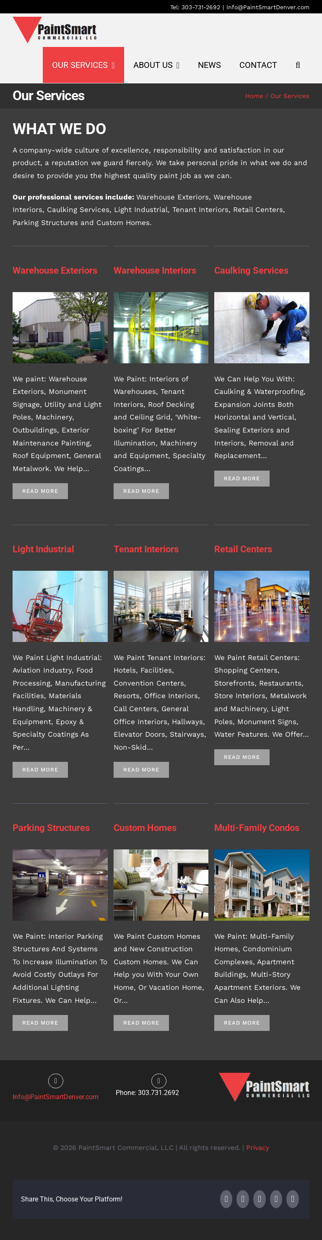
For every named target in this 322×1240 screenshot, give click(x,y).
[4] (261, 295)
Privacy (257, 1148)
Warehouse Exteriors (55, 270)
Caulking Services (251, 270)
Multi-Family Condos (256, 828)
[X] (242, 1199)
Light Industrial (43, 549)
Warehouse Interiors (155, 270)
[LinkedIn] (259, 1199)
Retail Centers (243, 549)
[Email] (292, 1199)
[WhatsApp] (276, 1199)
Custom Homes (145, 828)
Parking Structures (51, 828)
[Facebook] (226, 1199)
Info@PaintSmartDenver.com (267, 7)
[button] (297, 65)
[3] (60, 295)
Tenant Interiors (146, 549)
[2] (161, 295)
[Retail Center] (261, 574)
